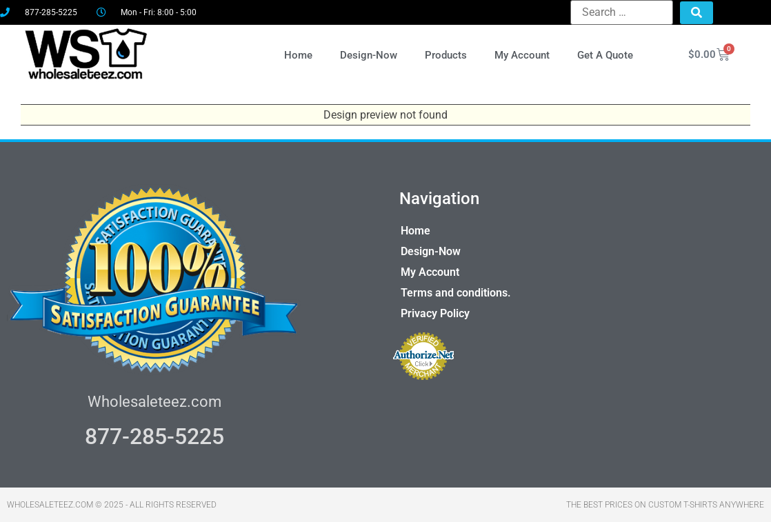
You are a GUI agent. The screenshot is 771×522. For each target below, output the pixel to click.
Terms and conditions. (456, 292)
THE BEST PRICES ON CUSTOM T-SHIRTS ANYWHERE (665, 505)
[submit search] (696, 12)
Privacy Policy (435, 313)
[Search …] (621, 12)
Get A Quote (605, 55)
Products (446, 55)
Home (298, 55)
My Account (522, 55)
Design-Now (368, 55)
